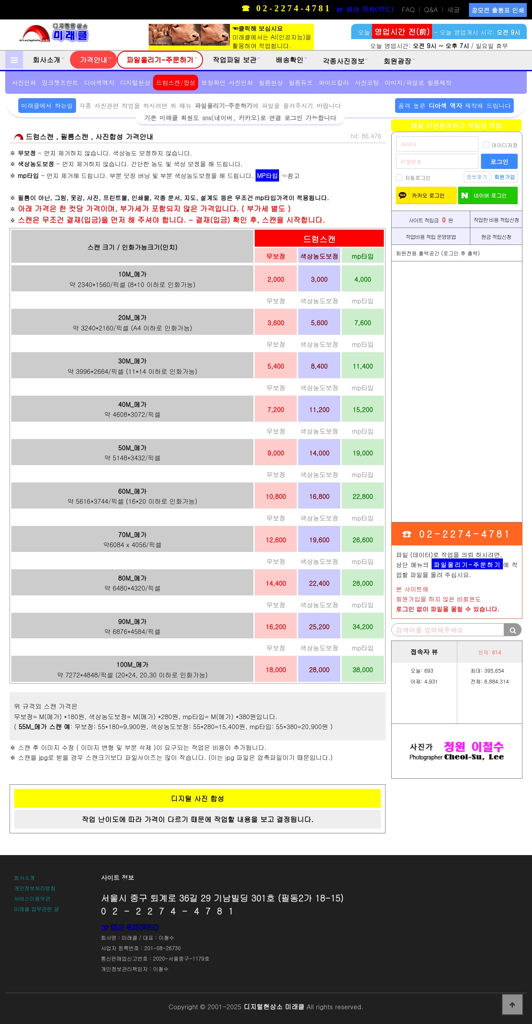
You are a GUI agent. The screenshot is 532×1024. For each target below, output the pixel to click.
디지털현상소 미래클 (273, 1006)
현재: (489, 652)
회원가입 (504, 176)
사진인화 (24, 82)
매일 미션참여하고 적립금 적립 (456, 125)
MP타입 (267, 175)
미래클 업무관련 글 (36, 908)
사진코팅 (367, 82)
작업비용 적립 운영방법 (431, 236)
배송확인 (289, 60)
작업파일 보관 (234, 60)
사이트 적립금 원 (431, 219)
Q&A (431, 10)
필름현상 (271, 82)
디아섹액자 (99, 82)
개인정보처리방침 (35, 888)
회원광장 (397, 61)
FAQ (408, 10)
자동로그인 (413, 177)
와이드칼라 (334, 82)
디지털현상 (135, 82)
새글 (453, 10)
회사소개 (46, 60)
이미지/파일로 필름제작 (418, 82)
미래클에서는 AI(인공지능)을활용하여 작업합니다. (230, 37)
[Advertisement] (457, 391)
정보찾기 (476, 176)
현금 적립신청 (496, 236)
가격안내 (93, 60)
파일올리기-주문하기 (159, 60)
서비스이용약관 (32, 898)
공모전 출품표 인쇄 (498, 10)
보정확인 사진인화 (227, 82)
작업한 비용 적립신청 (496, 219)
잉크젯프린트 (60, 82)
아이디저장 (500, 145)
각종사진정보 (343, 61)
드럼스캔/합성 (176, 82)
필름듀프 (301, 82)
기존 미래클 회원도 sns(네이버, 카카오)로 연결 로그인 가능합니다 (240, 117)
